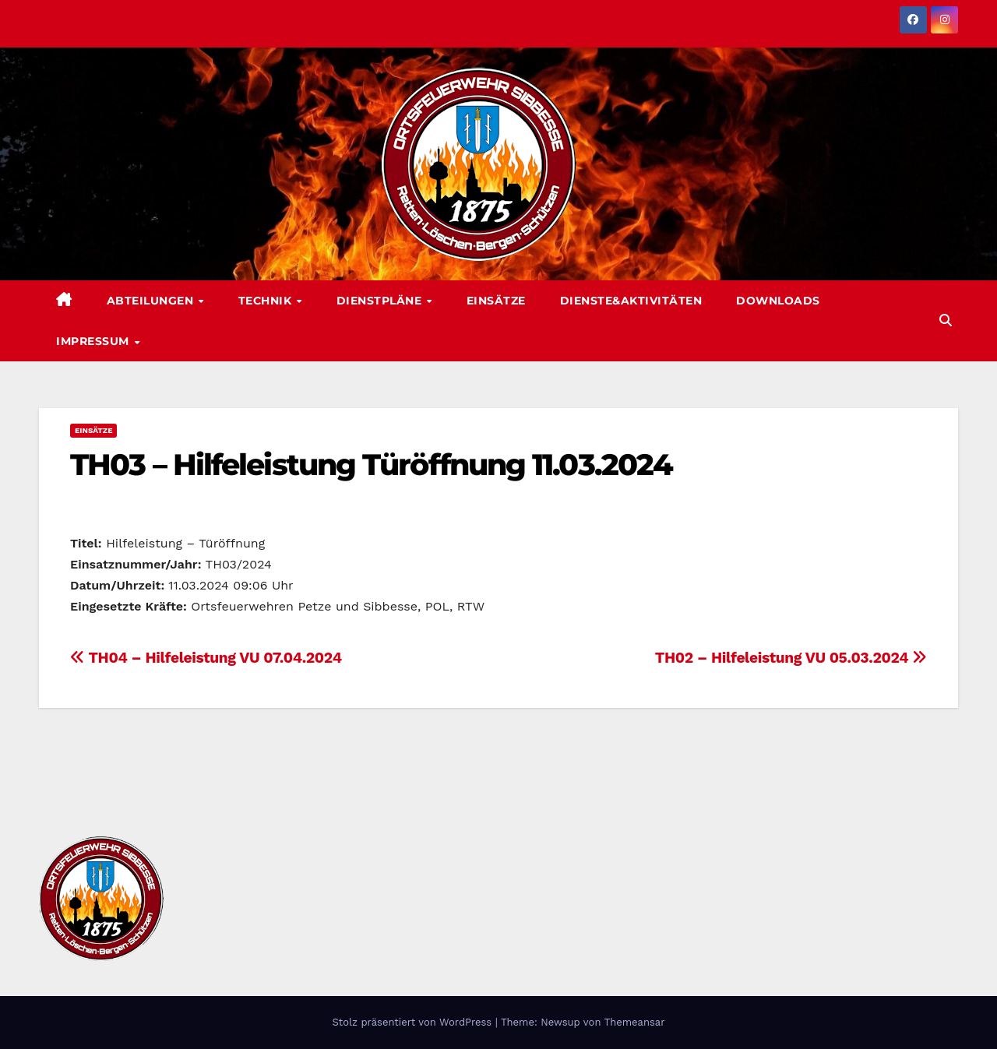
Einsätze (496, 301)
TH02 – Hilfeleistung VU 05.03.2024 (791, 658)
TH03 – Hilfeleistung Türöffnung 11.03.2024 (371, 464)
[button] (945, 320)
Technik (266, 301)
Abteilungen (152, 301)
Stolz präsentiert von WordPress (413, 1022)
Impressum (94, 341)
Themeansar (634, 1022)
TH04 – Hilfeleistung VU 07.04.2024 (206, 658)
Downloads (778, 301)
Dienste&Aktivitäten (631, 301)
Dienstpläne (380, 301)
